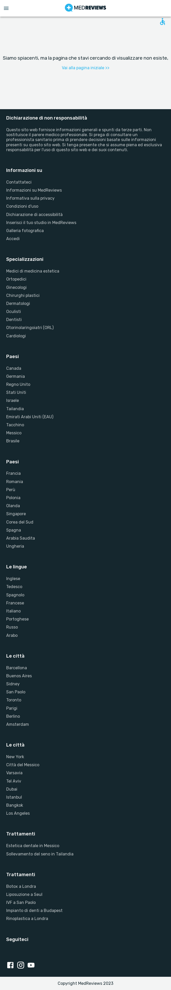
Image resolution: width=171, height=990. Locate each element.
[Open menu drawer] (6, 8)
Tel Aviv (13, 781)
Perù (10, 489)
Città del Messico (22, 764)
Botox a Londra (21, 886)
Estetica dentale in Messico (32, 845)
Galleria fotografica (25, 230)
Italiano (13, 611)
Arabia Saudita (20, 538)
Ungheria (15, 546)
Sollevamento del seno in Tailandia (39, 854)
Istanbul (14, 797)
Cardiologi (16, 335)
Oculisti (13, 311)
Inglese (13, 578)
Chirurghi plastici (23, 295)
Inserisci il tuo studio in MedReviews (41, 222)
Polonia (13, 497)
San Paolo (15, 691)
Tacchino (15, 424)
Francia (13, 473)
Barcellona (16, 667)
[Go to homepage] (85, 8)
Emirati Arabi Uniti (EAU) (29, 416)
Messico (13, 432)
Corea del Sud (19, 522)
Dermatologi (18, 303)
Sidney (13, 683)
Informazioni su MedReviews (34, 190)
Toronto (13, 700)
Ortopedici (16, 279)
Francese (15, 603)
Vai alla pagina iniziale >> (85, 67)
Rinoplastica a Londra (27, 918)
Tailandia (15, 408)
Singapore (16, 513)
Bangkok (14, 805)
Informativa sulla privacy (30, 198)
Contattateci (19, 182)
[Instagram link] (22, 965)
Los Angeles (18, 813)
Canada (13, 368)
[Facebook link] (11, 965)
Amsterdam (17, 724)
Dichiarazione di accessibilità (34, 214)
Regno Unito (18, 384)
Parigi (11, 708)
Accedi (13, 238)
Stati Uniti (16, 392)
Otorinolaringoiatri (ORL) (30, 327)
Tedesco (14, 586)
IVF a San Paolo (21, 902)
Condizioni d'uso (22, 206)
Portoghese (17, 619)
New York (15, 756)
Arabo (12, 635)
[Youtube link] (32, 965)
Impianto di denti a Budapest (34, 910)
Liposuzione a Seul (24, 894)
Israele (12, 400)
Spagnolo (15, 594)
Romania (14, 481)
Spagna (13, 530)
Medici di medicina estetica (32, 271)
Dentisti (14, 319)
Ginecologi (16, 287)
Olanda (13, 505)
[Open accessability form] (162, 21)
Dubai (11, 789)
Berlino (13, 716)
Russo (12, 627)
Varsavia (14, 772)
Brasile (12, 440)
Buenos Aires (19, 675)
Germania (15, 376)
